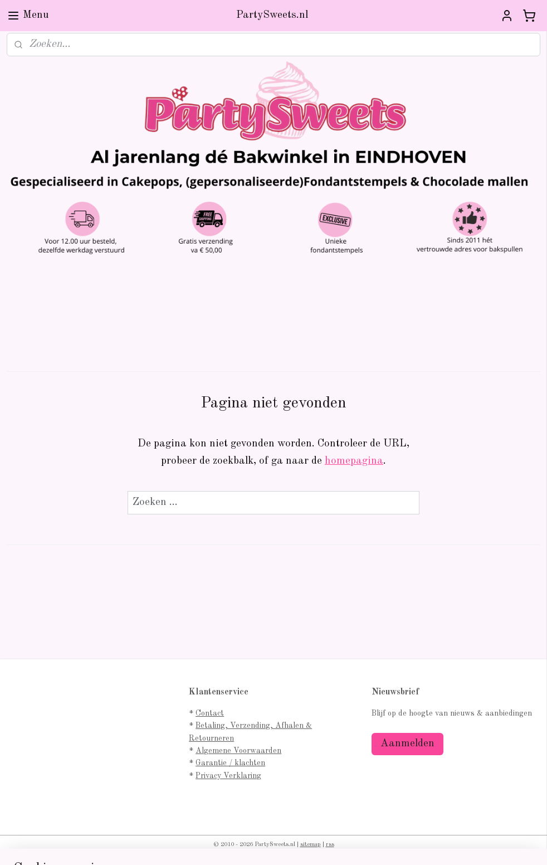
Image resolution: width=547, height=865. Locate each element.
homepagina (354, 461)
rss (330, 845)
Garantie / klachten (230, 763)
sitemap (310, 845)
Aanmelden (407, 743)
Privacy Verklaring (228, 776)
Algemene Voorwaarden (238, 751)
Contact (210, 713)
